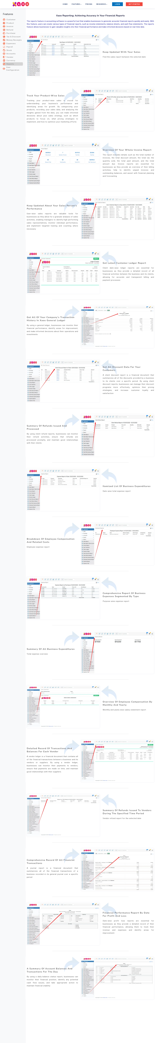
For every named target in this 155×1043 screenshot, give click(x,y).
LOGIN (117, 4)
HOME (65, 4)
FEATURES (76, 4)
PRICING (88, 4)
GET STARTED (134, 4)
